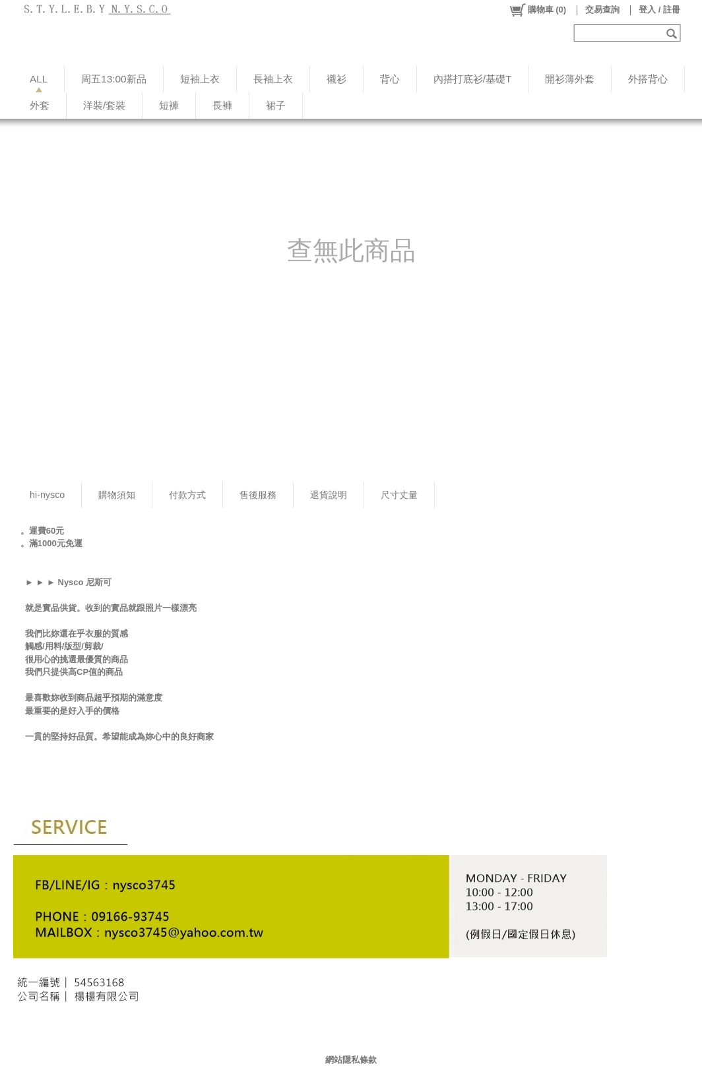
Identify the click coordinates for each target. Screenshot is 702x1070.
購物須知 (116, 494)
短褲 (169, 105)
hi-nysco (47, 494)
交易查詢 (602, 10)
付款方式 (187, 494)
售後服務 (257, 494)
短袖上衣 (200, 78)
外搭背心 (648, 78)
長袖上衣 (273, 78)
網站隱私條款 (351, 1060)
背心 (390, 78)
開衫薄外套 (569, 78)
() (537, 10)
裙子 (276, 105)
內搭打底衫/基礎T (472, 78)
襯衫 (336, 78)
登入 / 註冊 (659, 10)
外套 (39, 105)
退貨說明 (328, 494)
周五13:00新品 (113, 78)
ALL (39, 78)
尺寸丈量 (399, 494)
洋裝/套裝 (104, 105)
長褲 (222, 105)
